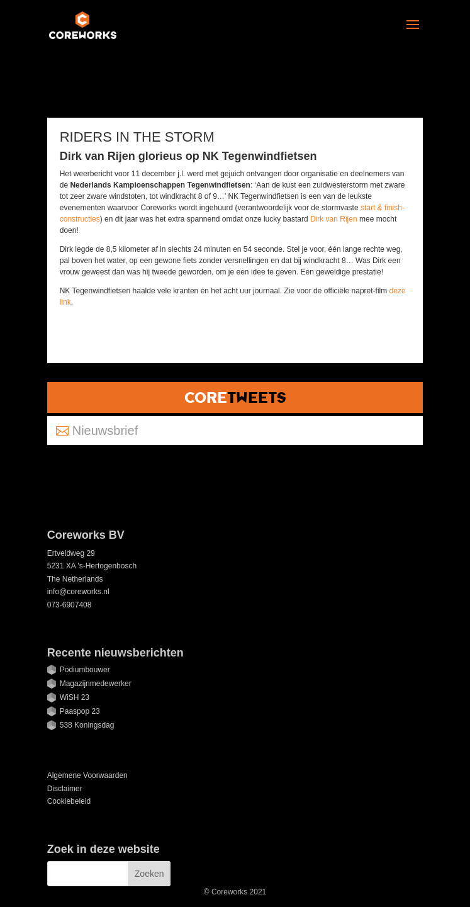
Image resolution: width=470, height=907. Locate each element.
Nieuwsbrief (105, 430)
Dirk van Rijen (333, 219)
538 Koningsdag (87, 725)
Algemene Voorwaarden (87, 775)
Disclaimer (64, 788)
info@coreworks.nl (78, 591)
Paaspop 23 (80, 711)
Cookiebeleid (69, 801)
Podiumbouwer (85, 669)
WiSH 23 (74, 697)
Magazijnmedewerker (95, 683)
